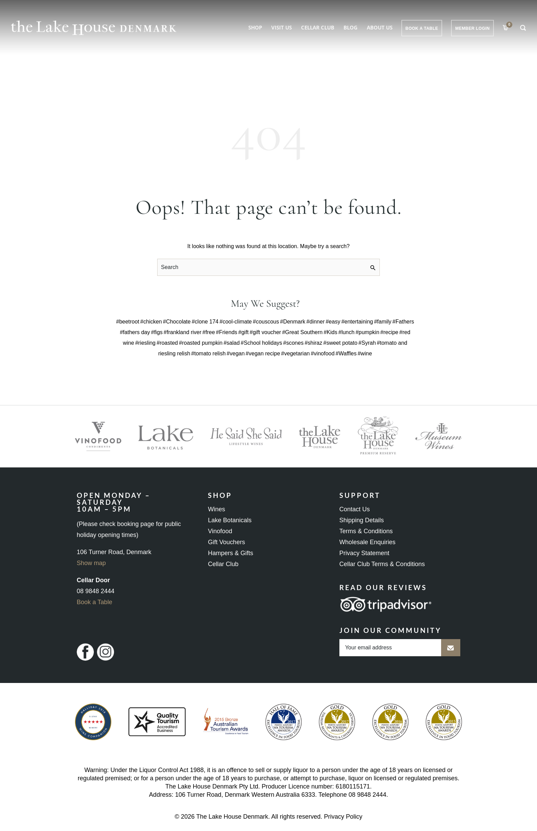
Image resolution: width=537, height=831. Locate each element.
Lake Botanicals (229, 520)
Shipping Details (361, 520)
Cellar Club (317, 27)
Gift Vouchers (226, 542)
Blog (351, 27)
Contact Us (354, 509)
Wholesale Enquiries (367, 542)
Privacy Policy (343, 816)
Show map (91, 563)
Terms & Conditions (366, 531)
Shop (255, 27)
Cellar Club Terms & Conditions (382, 564)
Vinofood (220, 531)
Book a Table (94, 602)
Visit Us (281, 27)
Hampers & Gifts (230, 553)
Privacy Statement (364, 553)
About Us (379, 27)
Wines (216, 509)
